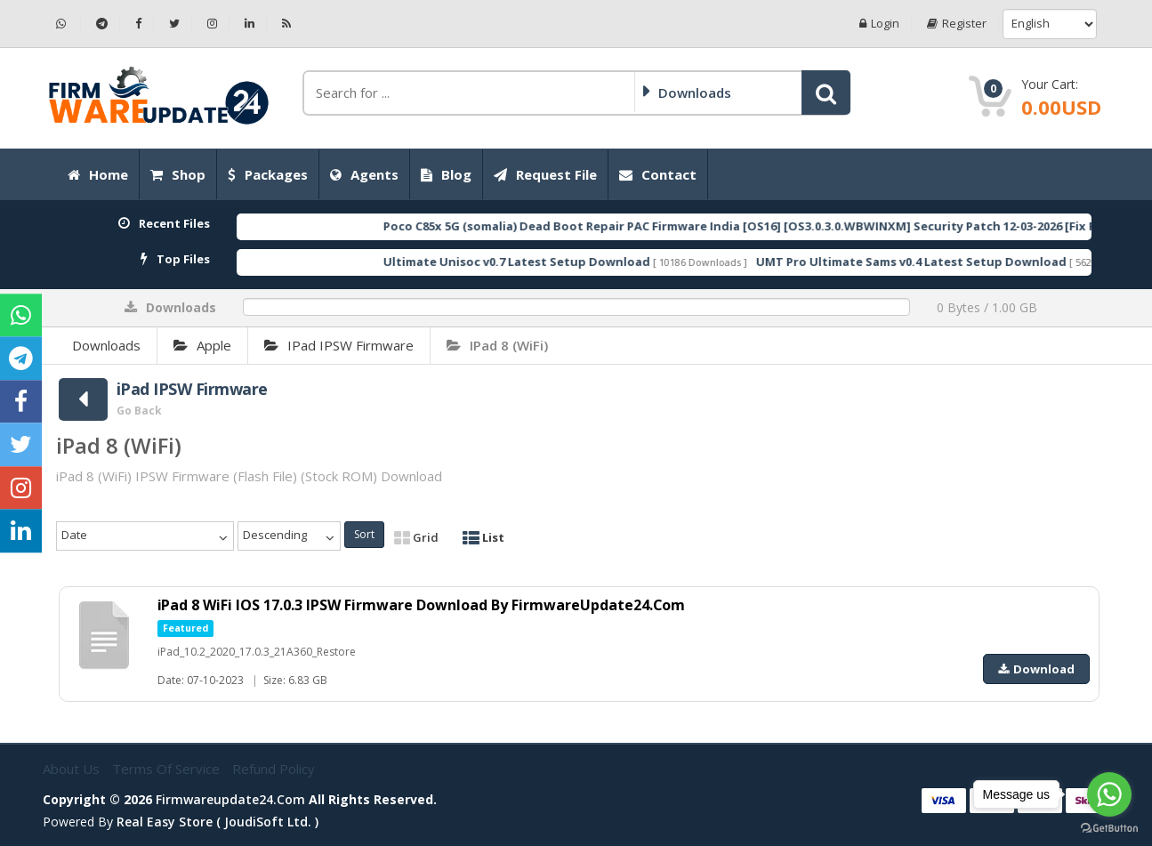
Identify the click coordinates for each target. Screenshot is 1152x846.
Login (879, 23)
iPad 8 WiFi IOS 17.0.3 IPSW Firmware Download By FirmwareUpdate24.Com (422, 605)
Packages (268, 174)
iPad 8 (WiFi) (497, 345)
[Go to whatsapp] (1109, 794)
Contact (658, 174)
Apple (202, 345)
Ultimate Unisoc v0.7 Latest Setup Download (560, 262)
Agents (364, 174)
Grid (416, 537)
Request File (545, 174)
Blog (446, 174)
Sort (364, 534)
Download (1036, 669)
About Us (73, 769)
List (483, 537)
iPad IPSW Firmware (339, 345)
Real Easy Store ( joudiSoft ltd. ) (217, 821)
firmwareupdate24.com (230, 799)
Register (957, 23)
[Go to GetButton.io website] (1109, 828)
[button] (826, 92)
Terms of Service (167, 769)
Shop (177, 174)
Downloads (106, 345)
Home (98, 174)
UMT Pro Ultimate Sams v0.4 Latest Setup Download (955, 262)
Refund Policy (273, 769)
